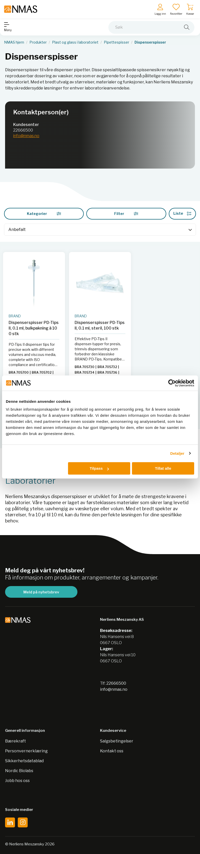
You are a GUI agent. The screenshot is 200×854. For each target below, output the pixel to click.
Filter (126, 213)
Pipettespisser (116, 42)
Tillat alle (163, 468)
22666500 (23, 130)
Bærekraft (15, 741)
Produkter (38, 42)
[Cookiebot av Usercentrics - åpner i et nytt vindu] (172, 383)
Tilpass (99, 468)
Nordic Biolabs (19, 770)
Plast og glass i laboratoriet (75, 42)
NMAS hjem (14, 42)
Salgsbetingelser (116, 741)
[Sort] (100, 230)
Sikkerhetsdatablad (24, 760)
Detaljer (177, 453)
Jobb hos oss (17, 780)
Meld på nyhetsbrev (41, 592)
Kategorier (44, 213)
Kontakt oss (111, 751)
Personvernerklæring (26, 751)
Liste (182, 213)
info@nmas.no (26, 135)
